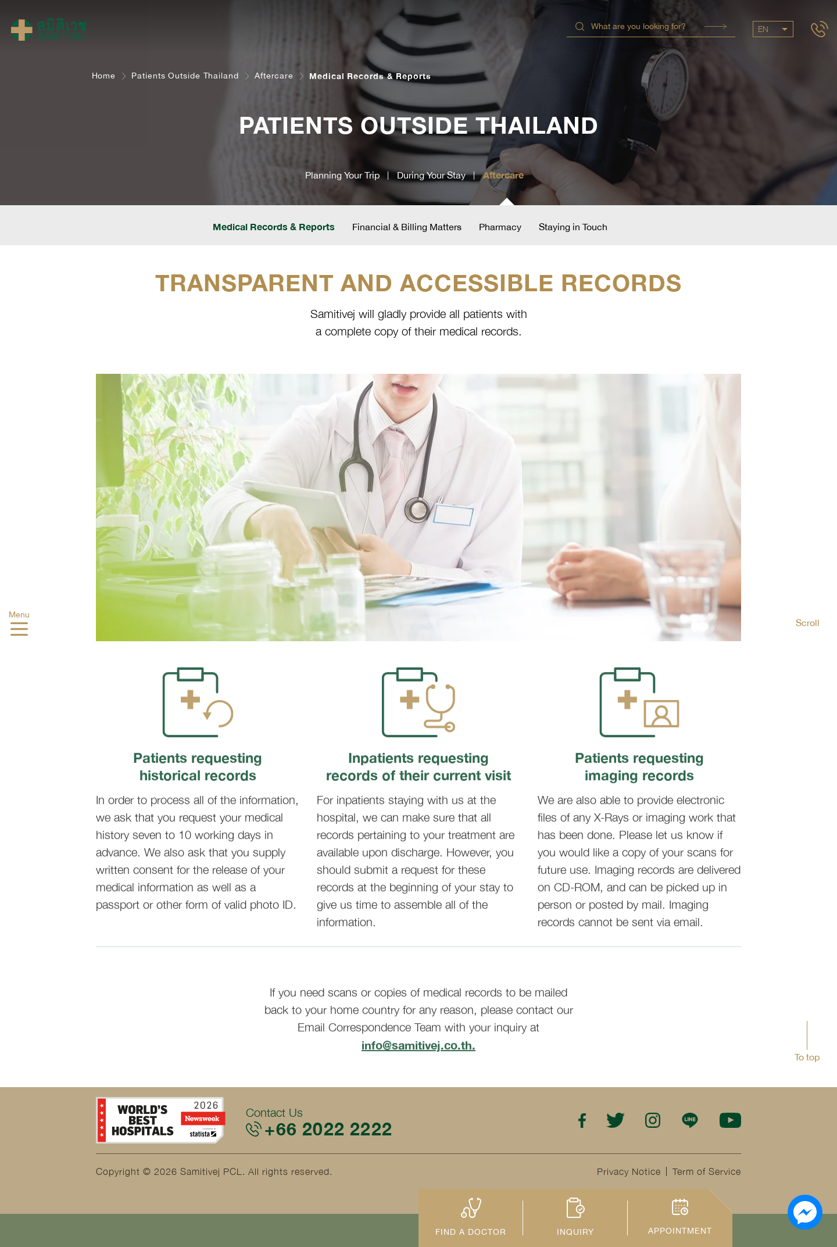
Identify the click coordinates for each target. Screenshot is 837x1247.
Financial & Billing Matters (407, 226)
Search (715, 26)
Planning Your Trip (342, 175)
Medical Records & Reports (274, 226)
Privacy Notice (629, 1171)
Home (104, 75)
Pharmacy (500, 226)
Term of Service (707, 1171)
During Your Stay (431, 175)
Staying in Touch (573, 226)
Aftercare (274, 75)
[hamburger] (19, 630)
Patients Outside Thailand (185, 75)
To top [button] (807, 1057)
